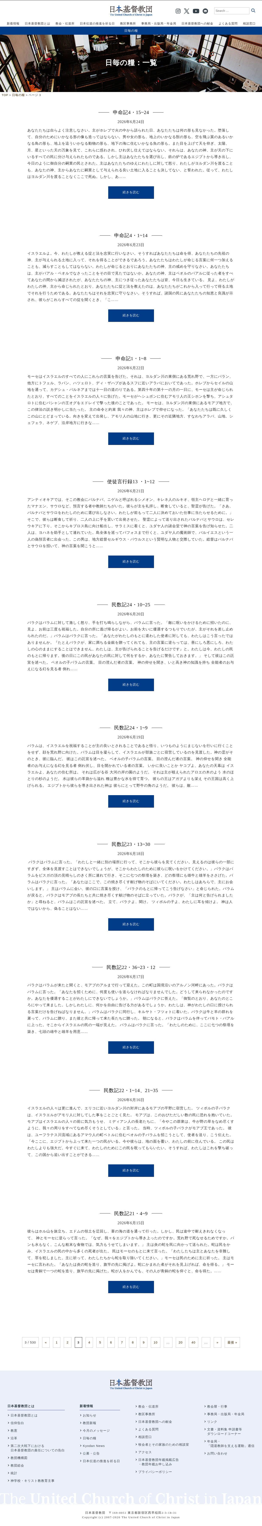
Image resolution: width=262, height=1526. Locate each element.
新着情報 (86, 1406)
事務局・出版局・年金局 (225, 1414)
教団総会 (17, 1465)
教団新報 (89, 1423)
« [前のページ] (46, 1342)
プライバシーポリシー (155, 1472)
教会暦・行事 (217, 1406)
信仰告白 (17, 1423)
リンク (212, 1421)
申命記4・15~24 (131, 112)
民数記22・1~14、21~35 (131, 1090)
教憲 (14, 1430)
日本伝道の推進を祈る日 (101, 1461)
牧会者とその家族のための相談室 (163, 1444)
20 (181, 1342)
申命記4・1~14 (131, 235)
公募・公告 (91, 1453)
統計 (14, 1473)
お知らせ (89, 1415)
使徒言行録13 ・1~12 (131, 481)
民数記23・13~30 (131, 844)
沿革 (14, 1438)
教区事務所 (146, 1414)
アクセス (145, 1452)
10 (156, 1342)
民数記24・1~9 (131, 727)
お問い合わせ (217, 1453)
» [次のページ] (217, 1342)
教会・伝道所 (148, 1406)
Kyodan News (94, 1446)
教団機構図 (19, 1458)
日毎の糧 (131, 30)
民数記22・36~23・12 (131, 967)
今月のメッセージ (96, 1430)
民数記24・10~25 (131, 604)
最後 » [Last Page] (232, 1342)
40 (193, 1342)
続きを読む (131, 192)
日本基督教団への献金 (155, 1421)
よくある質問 (148, 1429)
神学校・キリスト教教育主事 (33, 1480)
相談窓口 (145, 1437)
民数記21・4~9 (131, 1213)
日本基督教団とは (21, 1406)
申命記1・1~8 (131, 358)
